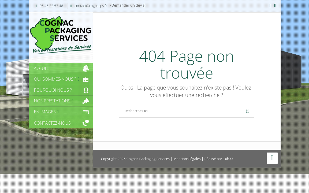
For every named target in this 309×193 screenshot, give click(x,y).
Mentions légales (187, 158)
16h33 (228, 158)
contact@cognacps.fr (91, 5)
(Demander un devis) (128, 5)
